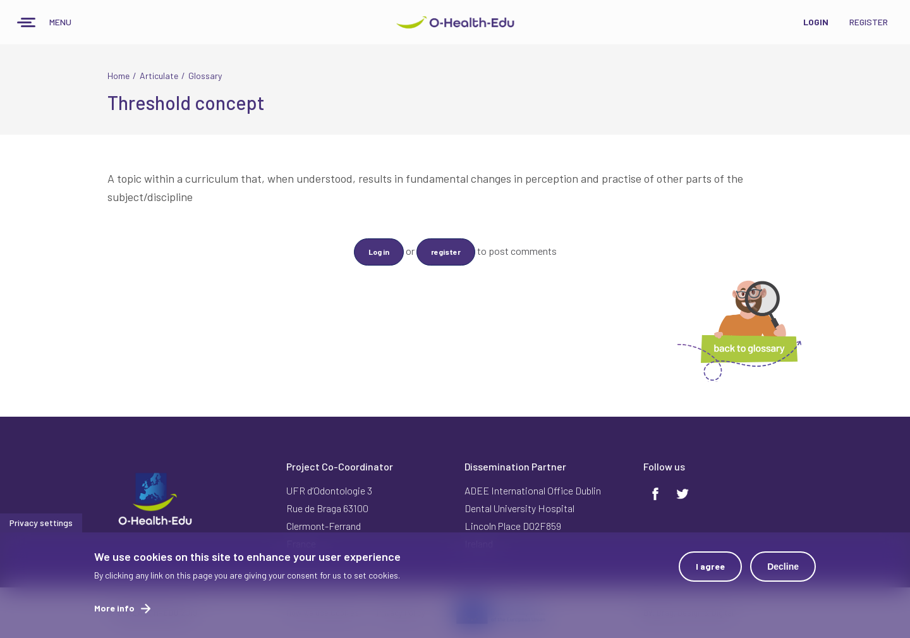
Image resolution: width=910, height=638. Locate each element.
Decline (783, 568)
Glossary (205, 75)
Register (868, 21)
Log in (378, 251)
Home (118, 75)
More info (114, 609)
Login (815, 21)
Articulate (159, 75)
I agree (710, 567)
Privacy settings (41, 523)
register (446, 251)
